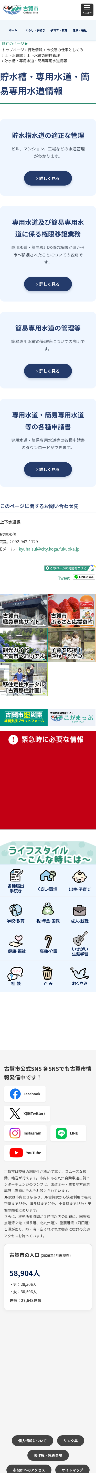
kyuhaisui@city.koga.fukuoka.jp (49, 549)
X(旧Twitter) (27, 1113)
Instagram (25, 1133)
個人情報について (32, 1440)
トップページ (13, 49)
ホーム (13, 30)
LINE (67, 1133)
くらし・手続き (35, 30)
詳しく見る (48, 178)
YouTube (25, 1153)
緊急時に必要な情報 (48, 780)
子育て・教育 (58, 30)
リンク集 (70, 1440)
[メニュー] (87, 10)
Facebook (24, 1094)
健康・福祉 (80, 30)
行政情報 (35, 49)
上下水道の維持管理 (43, 55)
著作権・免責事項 (48, 1455)
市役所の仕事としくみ (64, 49)
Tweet (64, 578)
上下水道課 (14, 55)
